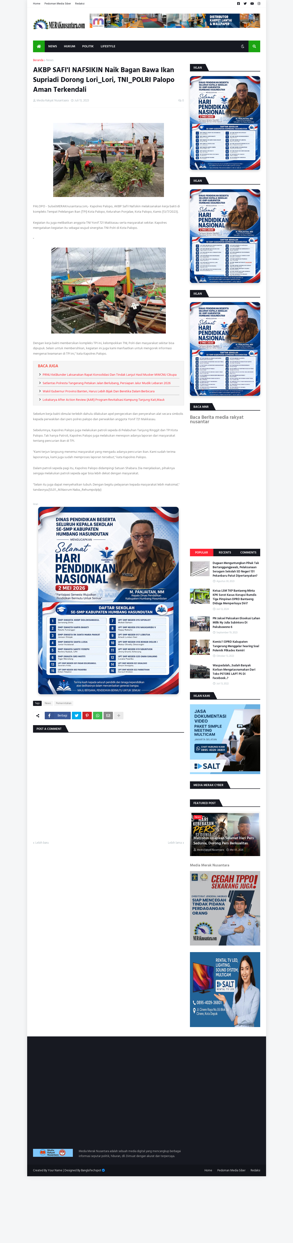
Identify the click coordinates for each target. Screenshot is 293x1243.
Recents (225, 552)
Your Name (55, 1170)
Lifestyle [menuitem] (108, 46)
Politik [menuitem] (88, 46)
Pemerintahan (63, 703)
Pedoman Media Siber (58, 3)
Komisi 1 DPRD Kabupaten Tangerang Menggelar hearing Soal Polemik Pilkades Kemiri (236, 646)
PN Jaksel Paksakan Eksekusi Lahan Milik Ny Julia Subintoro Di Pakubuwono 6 (236, 622)
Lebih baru (42, 843)
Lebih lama (175, 843)
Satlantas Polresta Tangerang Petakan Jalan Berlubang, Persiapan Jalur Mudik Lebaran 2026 (107, 383)
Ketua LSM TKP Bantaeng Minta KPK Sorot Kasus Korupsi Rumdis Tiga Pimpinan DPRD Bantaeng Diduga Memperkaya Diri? (234, 597)
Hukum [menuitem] (69, 46)
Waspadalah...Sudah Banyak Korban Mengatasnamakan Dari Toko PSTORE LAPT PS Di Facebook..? (234, 671)
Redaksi (80, 3)
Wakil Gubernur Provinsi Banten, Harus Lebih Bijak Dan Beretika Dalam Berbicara (99, 391)
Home (36, 3)
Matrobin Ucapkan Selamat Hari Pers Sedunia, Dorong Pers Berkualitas (223, 840)
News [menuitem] (52, 46)
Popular (201, 552)
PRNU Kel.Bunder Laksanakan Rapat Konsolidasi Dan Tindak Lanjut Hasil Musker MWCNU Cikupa (110, 374)
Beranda (38, 60)
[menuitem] (39, 46)
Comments (248, 552)
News (49, 60)
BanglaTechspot (91, 1170)
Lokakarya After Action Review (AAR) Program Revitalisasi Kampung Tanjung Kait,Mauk (104, 399)
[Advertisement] (140, 1209)
